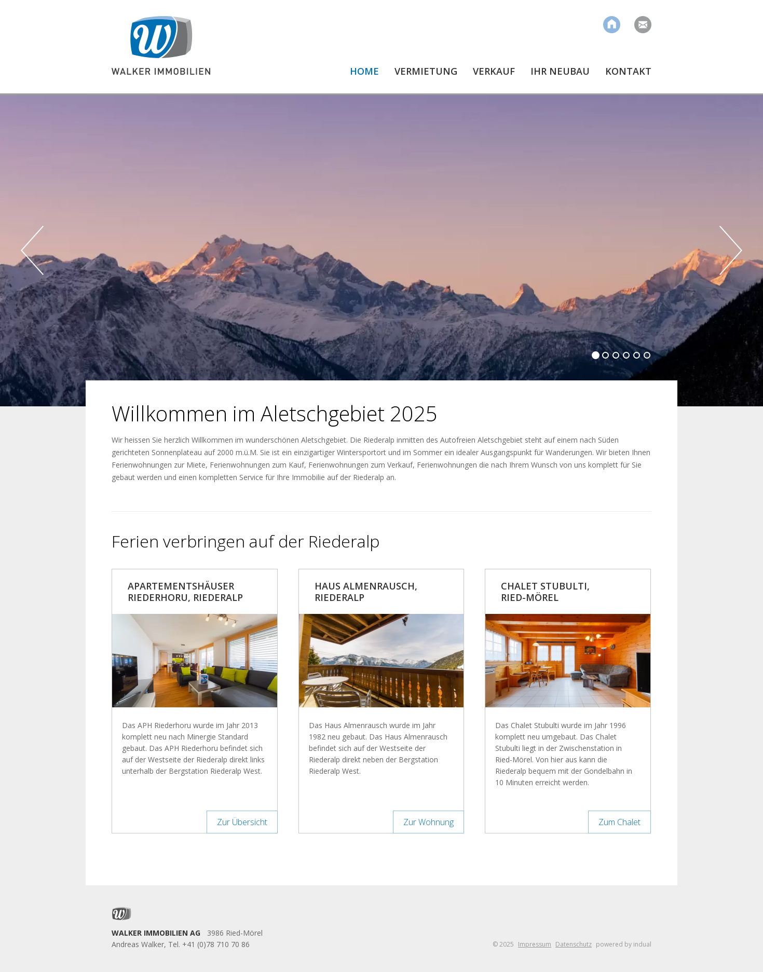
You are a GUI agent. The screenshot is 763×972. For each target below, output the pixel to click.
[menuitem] (356, 79)
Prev (32, 251)
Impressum (534, 944)
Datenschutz (573, 944)
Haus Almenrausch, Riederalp (366, 592)
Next (730, 251)
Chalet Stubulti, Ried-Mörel (545, 592)
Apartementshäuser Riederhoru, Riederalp (185, 592)
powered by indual (623, 944)
